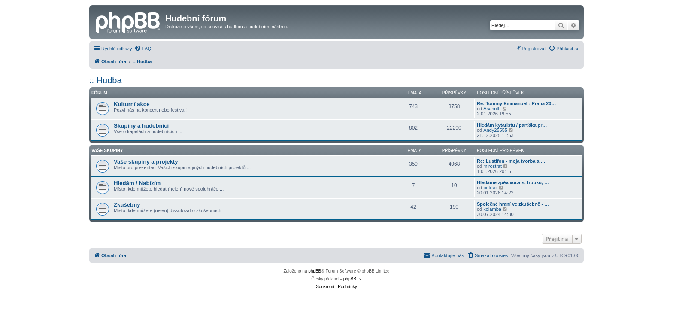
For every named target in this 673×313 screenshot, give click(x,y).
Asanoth (491, 108)
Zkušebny (127, 204)
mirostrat (492, 166)
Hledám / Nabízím (137, 183)
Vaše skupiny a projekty (146, 161)
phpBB (314, 271)
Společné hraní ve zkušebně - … (513, 204)
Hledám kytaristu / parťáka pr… (512, 125)
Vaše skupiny (107, 150)
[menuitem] (143, 48)
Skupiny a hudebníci (141, 125)
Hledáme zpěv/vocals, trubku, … (513, 182)
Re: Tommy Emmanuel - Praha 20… (516, 103)
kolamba (492, 209)
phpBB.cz (352, 279)
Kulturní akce (132, 104)
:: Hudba (105, 80)
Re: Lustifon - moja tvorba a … (511, 161)
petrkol (490, 187)
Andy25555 (495, 130)
